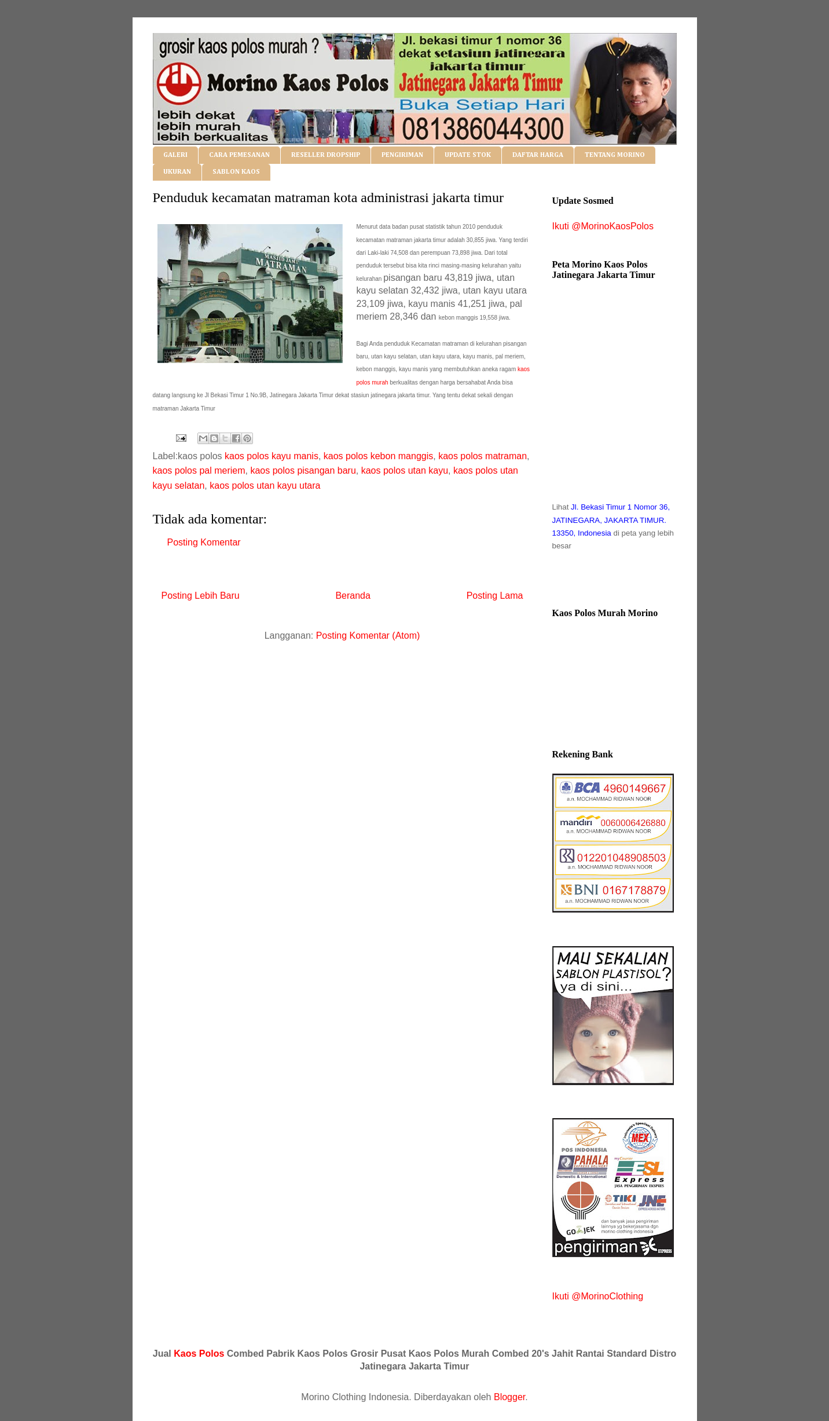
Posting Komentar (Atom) (368, 635)
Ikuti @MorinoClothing (598, 1296)
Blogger (509, 1397)
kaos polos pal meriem (199, 470)
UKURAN (177, 172)
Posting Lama (495, 595)
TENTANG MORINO (615, 155)
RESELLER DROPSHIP (325, 155)
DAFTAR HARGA (537, 155)
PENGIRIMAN (402, 155)
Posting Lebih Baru (201, 595)
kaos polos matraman (482, 456)
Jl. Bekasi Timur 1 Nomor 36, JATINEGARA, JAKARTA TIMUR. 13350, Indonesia (611, 520)
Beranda (353, 595)
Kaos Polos (199, 1353)
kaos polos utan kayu (404, 470)
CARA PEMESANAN (239, 155)
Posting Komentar (204, 542)
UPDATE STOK (468, 155)
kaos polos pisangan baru (302, 470)
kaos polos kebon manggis (378, 456)
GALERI (175, 155)
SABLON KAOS (236, 172)
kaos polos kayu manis (271, 456)
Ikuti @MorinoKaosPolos (603, 226)
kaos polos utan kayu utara (265, 485)
